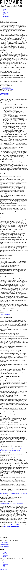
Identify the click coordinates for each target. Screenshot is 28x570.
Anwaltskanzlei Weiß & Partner (16, 524)
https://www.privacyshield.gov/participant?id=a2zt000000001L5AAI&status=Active (10, 449)
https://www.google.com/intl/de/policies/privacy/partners (13, 493)
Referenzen (5, 555)
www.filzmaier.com (4, 94)
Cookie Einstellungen (5, 314)
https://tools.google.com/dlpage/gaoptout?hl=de (11, 503)
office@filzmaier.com (5, 93)
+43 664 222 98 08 (8, 89)
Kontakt (5, 556)
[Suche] (4, 15)
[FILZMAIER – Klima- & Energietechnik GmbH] (11, 7)
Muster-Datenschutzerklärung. (11, 526)
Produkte (5, 553)
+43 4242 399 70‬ (6, 88)
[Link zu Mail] (4, 18)
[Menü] (6, 16)
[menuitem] (15, 9)
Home (4, 552)
